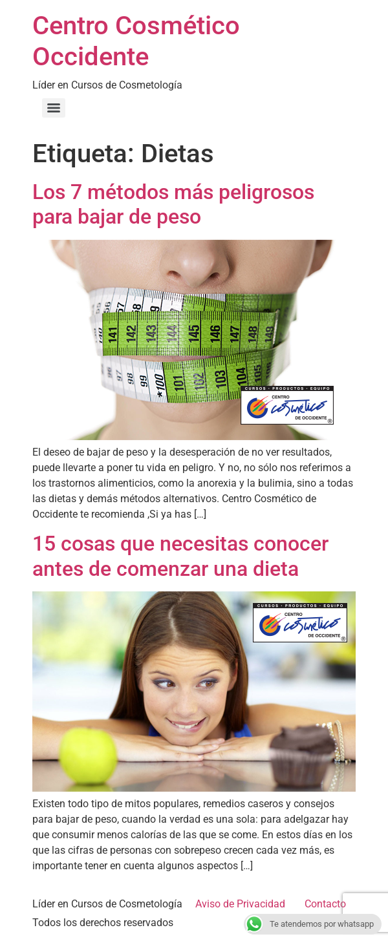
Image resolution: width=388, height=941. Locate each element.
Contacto (325, 904)
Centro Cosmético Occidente (136, 41)
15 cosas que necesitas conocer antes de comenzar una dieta (180, 555)
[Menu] (53, 108)
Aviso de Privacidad (240, 904)
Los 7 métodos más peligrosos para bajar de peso (173, 204)
